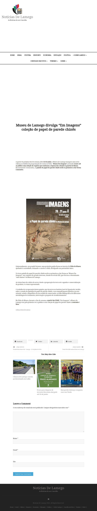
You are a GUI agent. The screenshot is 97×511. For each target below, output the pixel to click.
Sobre (63, 61)
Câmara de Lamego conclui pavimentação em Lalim (23, 378)
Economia (47, 55)
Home (12, 55)
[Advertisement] (63, 36)
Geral (19, 55)
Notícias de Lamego (17, 17)
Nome (15, 438)
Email (15, 450)
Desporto (37, 55)
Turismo (53, 61)
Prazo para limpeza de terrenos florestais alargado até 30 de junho (47, 392)
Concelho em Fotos (38, 61)
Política (67, 55)
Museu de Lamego (25, 310)
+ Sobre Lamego (79, 55)
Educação (57, 55)
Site (14, 462)
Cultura (27, 55)
